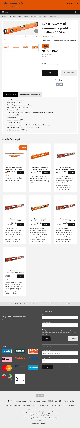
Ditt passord (46, 358)
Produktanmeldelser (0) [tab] (29, 94)
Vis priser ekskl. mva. (8, 320)
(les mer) (44, 334)
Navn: (43, 314)
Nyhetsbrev (52, 401)
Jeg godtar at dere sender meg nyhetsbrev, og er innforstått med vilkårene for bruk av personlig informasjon (59, 332)
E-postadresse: (47, 322)
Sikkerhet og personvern (37, 401)
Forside (4, 16)
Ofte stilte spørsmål (66, 401)
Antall (44, 63)
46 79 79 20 (44, 405)
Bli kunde (18, 304)
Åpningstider (49, 304)
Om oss (39, 304)
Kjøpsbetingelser (20, 401)
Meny (5, 12)
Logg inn (59, 304)
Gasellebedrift (29, 304)
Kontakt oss (68, 304)
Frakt (10, 401)
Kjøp (49, 73)
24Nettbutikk (44, 424)
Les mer (73, 339)
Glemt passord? (73, 367)
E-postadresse (46, 350)
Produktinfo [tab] (9, 94)
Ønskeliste (69, 73)
